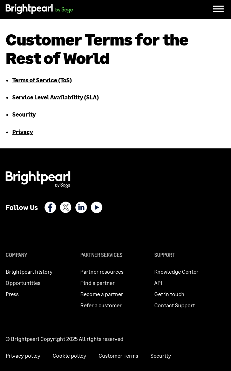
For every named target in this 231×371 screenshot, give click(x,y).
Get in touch (169, 293)
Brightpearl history (29, 271)
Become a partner (101, 293)
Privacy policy (23, 355)
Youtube (96, 207)
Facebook (50, 207)
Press (12, 293)
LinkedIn (81, 207)
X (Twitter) (66, 207)
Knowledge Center (176, 271)
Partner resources (101, 271)
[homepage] (39, 10)
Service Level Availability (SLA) (55, 97)
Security (24, 114)
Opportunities (23, 282)
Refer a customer (101, 305)
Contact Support (174, 305)
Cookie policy (69, 355)
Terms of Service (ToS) (42, 80)
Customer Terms (118, 355)
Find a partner (97, 282)
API (158, 282)
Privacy (22, 131)
